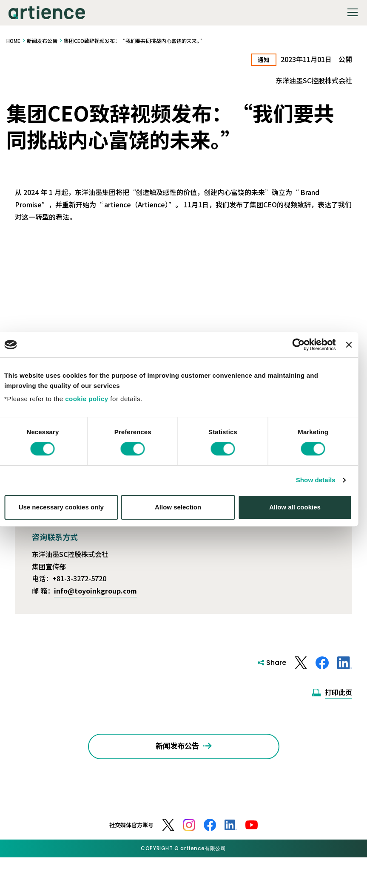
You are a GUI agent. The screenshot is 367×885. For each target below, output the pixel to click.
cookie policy (92, 412)
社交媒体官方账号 (131, 832)
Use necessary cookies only (66, 520)
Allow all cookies (300, 520)
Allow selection (183, 520)
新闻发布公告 (42, 40)
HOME (13, 40)
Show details (321, 493)
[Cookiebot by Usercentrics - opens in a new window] (304, 358)
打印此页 (338, 692)
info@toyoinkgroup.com (95, 591)
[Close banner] (354, 358)
